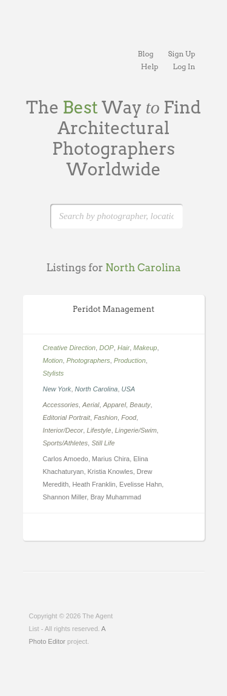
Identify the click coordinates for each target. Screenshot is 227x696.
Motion (53, 360)
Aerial (90, 404)
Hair (123, 347)
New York (57, 389)
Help (150, 66)
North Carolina (96, 389)
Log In (184, 66)
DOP (106, 347)
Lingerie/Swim (136, 430)
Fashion (105, 417)
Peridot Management (113, 309)
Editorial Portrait (66, 417)
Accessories (61, 404)
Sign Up (182, 53)
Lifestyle (99, 430)
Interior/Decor (63, 430)
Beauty (140, 404)
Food (128, 417)
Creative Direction (69, 347)
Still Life (103, 443)
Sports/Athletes (65, 443)
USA (129, 389)
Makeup (145, 347)
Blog (146, 53)
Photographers (88, 360)
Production (130, 360)
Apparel (114, 404)
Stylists (53, 373)
